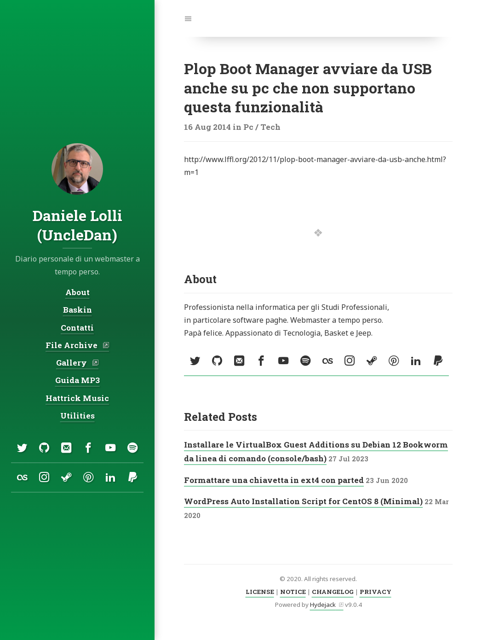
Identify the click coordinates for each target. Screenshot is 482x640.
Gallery (72, 363)
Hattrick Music (77, 398)
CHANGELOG (333, 592)
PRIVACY (375, 592)
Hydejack (323, 604)
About (77, 292)
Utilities (77, 415)
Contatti (77, 327)
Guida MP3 (77, 380)
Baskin (77, 310)
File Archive (72, 345)
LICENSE (260, 592)
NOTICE (293, 592)
